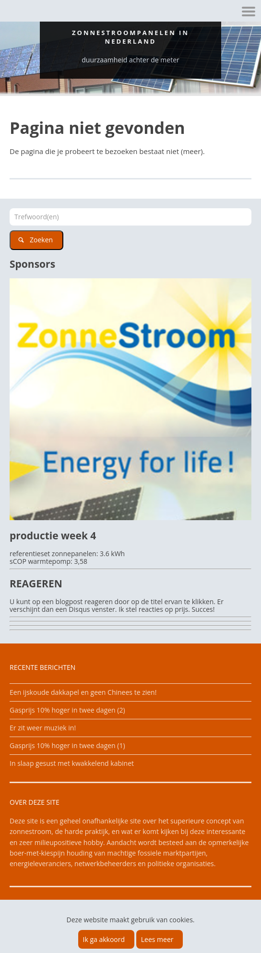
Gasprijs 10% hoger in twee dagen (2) (67, 710)
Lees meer (157, 939)
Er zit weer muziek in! (43, 727)
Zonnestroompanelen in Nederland (130, 37)
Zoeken (41, 239)
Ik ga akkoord (104, 939)
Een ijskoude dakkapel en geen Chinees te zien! (83, 692)
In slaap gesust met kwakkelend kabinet (72, 763)
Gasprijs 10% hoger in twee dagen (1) (67, 745)
